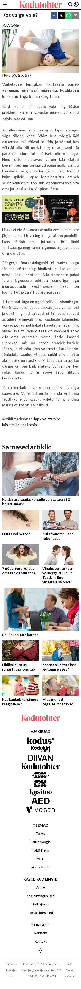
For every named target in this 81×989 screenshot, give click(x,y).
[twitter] (61, 15)
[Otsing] (70, 5)
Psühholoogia (40, 842)
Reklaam (40, 933)
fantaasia (29, 424)
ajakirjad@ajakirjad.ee (35, 970)
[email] (75, 15)
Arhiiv (40, 887)
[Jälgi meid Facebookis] (40, 950)
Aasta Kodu (40, 867)
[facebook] (54, 15)
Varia (40, 858)
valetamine (51, 419)
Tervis (40, 833)
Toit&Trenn (40, 850)
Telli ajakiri (40, 904)
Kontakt (40, 941)
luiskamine (11, 424)
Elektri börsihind (40, 912)
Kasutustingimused (40, 896)
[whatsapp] (68, 15)
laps (37, 419)
